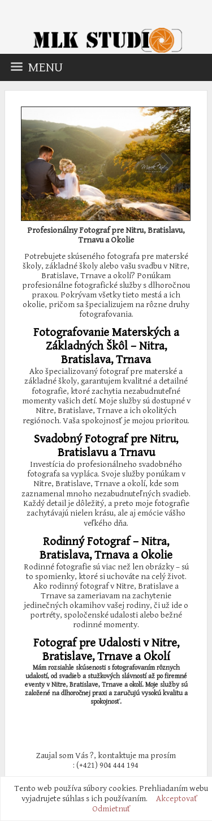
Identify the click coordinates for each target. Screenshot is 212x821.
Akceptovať (176, 798)
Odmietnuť (111, 809)
